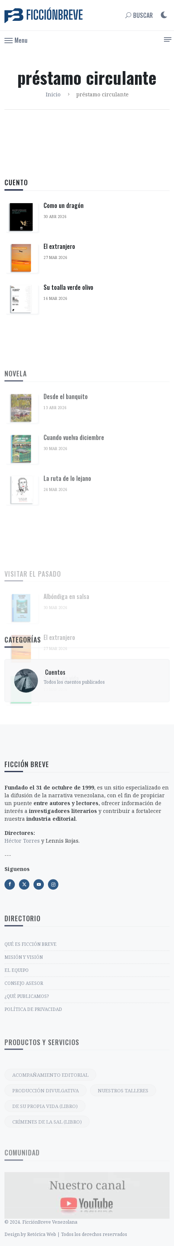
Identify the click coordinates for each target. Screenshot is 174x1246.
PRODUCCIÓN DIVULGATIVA (45, 1149)
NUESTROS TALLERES (123, 1149)
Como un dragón (64, 205)
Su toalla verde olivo (68, 287)
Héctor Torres (22, 900)
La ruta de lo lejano (67, 563)
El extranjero (59, 246)
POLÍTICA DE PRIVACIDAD (33, 1067)
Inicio (53, 94)
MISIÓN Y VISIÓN (23, 1015)
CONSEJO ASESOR (23, 1041)
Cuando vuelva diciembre (74, 522)
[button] (16, 40)
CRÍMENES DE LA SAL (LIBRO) (47, 1180)
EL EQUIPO (16, 1028)
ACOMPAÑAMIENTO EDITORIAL (50, 1133)
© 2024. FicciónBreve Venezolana (40, 1238)
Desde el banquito (66, 481)
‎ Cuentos (54, 701)
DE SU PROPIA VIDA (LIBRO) (45, 1165)
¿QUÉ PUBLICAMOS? (26, 1054)
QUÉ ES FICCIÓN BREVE (30, 1002)
